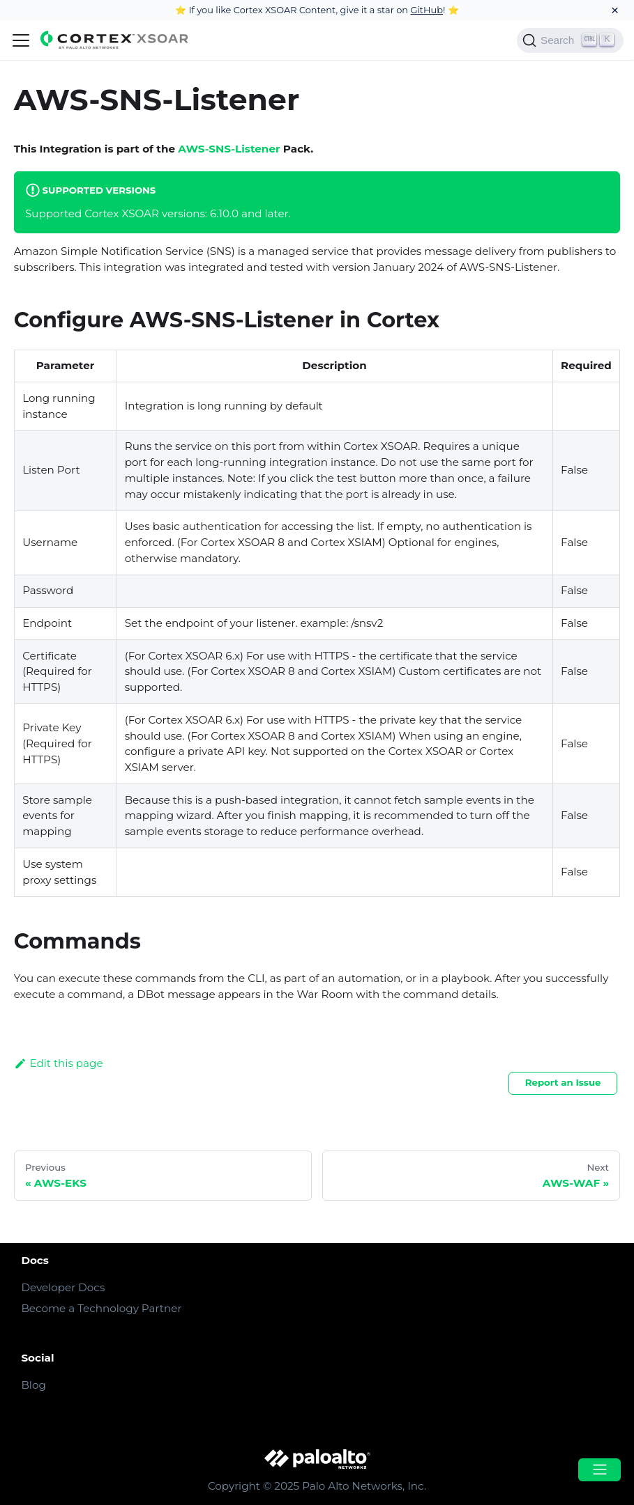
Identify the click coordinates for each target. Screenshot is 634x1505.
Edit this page (58, 1063)
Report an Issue (563, 1082)
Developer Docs (63, 1287)
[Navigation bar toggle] (20, 40)
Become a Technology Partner (101, 1308)
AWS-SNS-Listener (229, 148)
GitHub (426, 9)
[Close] (615, 10)
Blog (33, 1384)
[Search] (570, 40)
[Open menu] (599, 1469)
